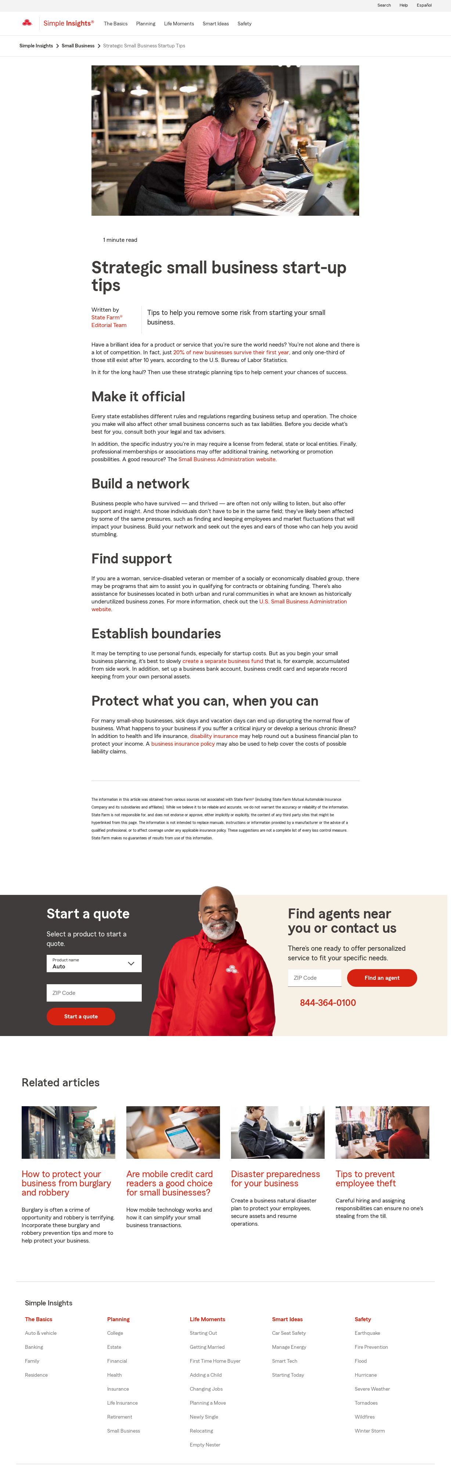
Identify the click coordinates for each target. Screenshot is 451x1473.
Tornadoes (366, 1403)
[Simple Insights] (69, 26)
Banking (34, 1347)
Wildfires (365, 1417)
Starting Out (203, 1333)
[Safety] (244, 24)
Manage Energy (289, 1347)
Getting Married (207, 1347)
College (115, 1333)
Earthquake (367, 1333)
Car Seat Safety (289, 1333)
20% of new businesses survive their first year (231, 352)
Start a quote (81, 1016)
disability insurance (214, 736)
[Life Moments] (179, 24)
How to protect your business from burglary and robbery (66, 1183)
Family (32, 1361)
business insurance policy (183, 744)
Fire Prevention (371, 1347)
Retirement (119, 1417)
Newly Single (204, 1417)
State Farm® (109, 321)
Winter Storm (370, 1431)
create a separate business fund (223, 661)
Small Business (123, 1431)
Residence (36, 1375)
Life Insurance (122, 1403)
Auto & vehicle (41, 1333)
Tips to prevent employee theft (366, 1179)
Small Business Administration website (226, 459)
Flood (361, 1361)
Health (114, 1375)
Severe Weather (372, 1389)
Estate (114, 1347)
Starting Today (288, 1375)
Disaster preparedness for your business (275, 1179)
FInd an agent (382, 978)
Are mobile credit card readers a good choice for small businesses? (169, 1183)
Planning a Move (208, 1403)
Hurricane (366, 1375)
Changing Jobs (206, 1389)
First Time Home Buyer (215, 1361)
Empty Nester (205, 1445)
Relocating (201, 1431)
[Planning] (146, 24)
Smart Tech (284, 1361)
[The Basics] (115, 24)
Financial (117, 1361)
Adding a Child (206, 1375)
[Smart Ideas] (216, 24)
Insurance (118, 1389)
